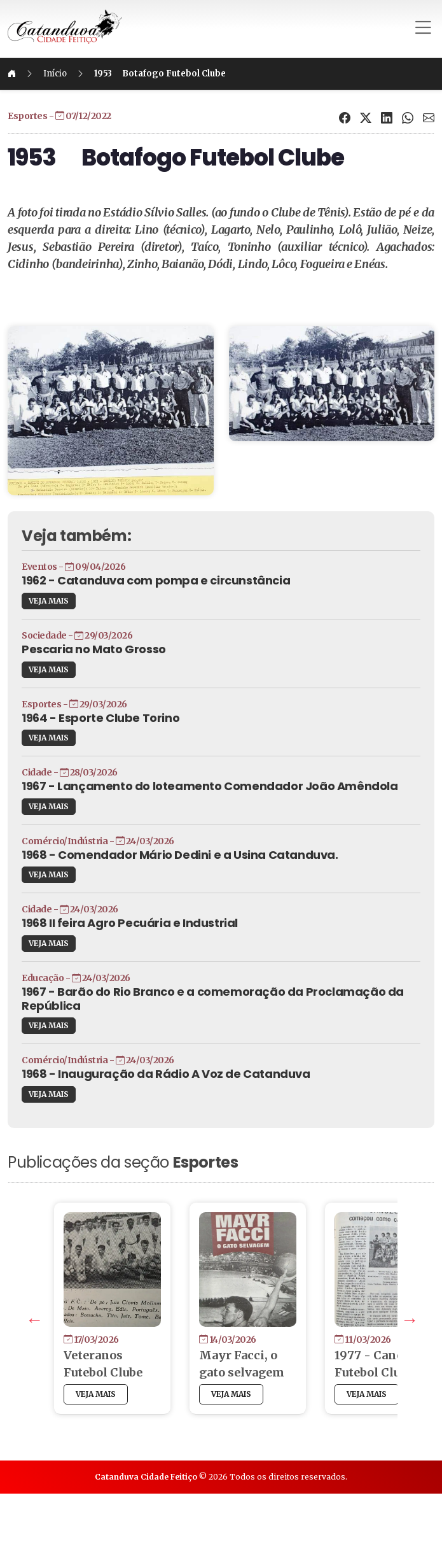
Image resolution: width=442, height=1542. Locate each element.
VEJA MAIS (98, 621)
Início (104, 73)
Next (366, 1365)
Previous (73, 1365)
